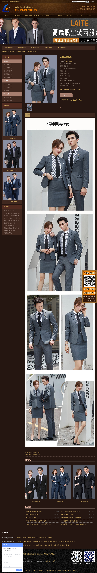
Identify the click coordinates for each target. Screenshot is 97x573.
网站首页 (8, 15)
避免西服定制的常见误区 (33, 514)
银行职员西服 (62, 541)
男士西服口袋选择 (9, 210)
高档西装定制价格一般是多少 (34, 511)
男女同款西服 (35, 47)
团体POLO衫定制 (9, 97)
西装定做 (65, 570)
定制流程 (49, 15)
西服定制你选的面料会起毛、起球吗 (14, 228)
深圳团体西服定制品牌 (34, 452)
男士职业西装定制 (22, 538)
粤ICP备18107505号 (49, 561)
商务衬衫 (6, 90)
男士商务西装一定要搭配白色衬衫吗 (71, 521)
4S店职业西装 (71, 541)
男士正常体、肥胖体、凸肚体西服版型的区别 (16, 220)
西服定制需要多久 (9, 233)
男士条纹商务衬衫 (30, 545)
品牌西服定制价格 (9, 225)
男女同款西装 (48, 538)
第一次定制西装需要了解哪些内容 (70, 511)
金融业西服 (20, 541)
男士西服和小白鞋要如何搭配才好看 (14, 213)
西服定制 (18, 15)
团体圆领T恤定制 (9, 100)
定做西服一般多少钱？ (10, 223)
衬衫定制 (28, 15)
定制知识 (69, 15)
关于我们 (80, 15)
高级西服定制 (48, 47)
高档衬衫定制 (40, 545)
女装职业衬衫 (65, 545)
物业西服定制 (27, 541)
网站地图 (92, 1)
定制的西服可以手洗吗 (10, 230)
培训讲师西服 (45, 541)
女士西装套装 (40, 538)
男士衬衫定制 (8, 84)
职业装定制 (53, 570)
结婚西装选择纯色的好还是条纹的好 (71, 517)
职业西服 (79, 89)
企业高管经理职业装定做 (35, 454)
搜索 (87, 1)
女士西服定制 (22, 47)
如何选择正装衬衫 (31, 517)
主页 (9, 51)
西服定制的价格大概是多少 (68, 514)
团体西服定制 (62, 47)
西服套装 (72, 89)
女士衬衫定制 (8, 87)
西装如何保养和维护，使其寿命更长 (36, 521)
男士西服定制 (9, 47)
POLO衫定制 (38, 15)
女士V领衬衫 (57, 545)
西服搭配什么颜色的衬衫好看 (12, 218)
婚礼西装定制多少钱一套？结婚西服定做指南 (73, 524)
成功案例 (59, 15)
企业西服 (66, 89)
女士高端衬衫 (48, 545)
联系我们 (90, 15)
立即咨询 (66, 95)
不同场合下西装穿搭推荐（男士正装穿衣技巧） (39, 524)
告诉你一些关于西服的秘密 (11, 215)
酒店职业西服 (53, 541)
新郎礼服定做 (31, 538)
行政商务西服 (36, 541)
